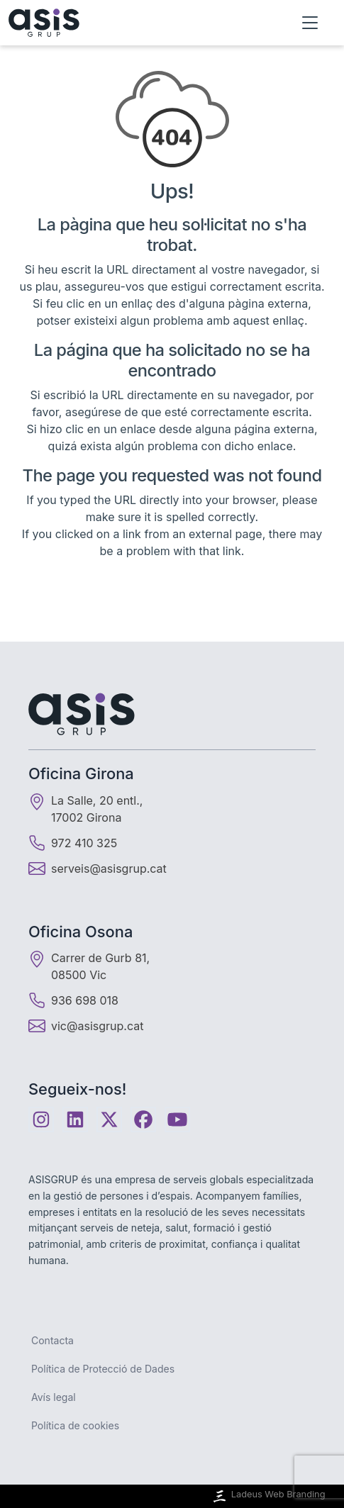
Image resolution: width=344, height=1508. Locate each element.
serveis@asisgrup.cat (109, 868)
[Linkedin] (75, 1119)
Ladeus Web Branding (268, 1496)
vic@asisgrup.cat (97, 1026)
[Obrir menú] (310, 22)
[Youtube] (177, 1119)
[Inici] (44, 23)
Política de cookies (75, 1425)
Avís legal (53, 1397)
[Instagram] (41, 1119)
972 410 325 (72, 842)
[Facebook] (143, 1119)
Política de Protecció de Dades (102, 1369)
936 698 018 (73, 1000)
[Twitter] (109, 1119)
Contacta (52, 1340)
